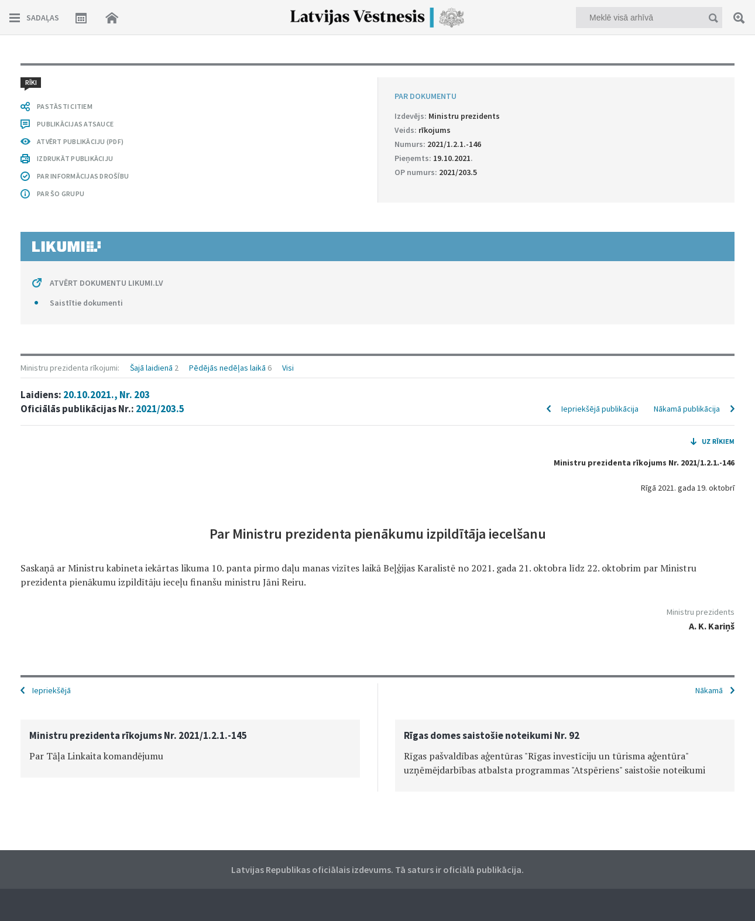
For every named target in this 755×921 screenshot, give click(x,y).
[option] (190, 749)
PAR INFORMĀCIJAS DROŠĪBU (83, 176)
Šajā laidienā (151, 367)
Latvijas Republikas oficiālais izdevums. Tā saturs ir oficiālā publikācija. (377, 869)
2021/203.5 (160, 408)
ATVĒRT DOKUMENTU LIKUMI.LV (106, 283)
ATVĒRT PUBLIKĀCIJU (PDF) (80, 141)
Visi (288, 367)
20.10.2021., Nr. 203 (106, 394)
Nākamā (709, 690)
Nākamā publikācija (687, 408)
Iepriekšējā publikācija (600, 408)
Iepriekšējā (51, 690)
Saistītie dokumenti (86, 302)
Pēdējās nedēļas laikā (227, 367)
